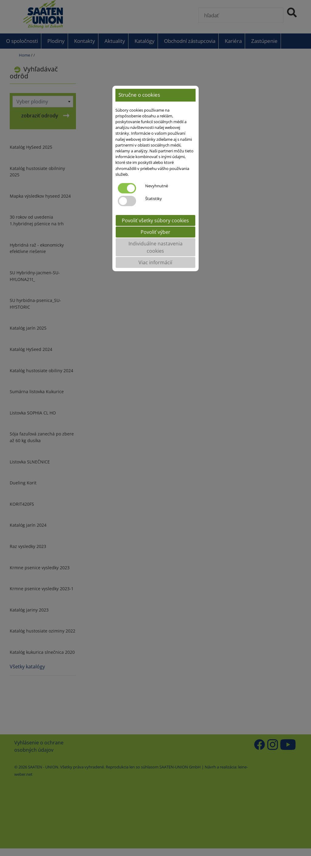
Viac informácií (155, 262)
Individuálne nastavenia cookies (155, 247)
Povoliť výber (155, 232)
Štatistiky (153, 198)
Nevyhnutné (156, 186)
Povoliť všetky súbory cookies (155, 220)
